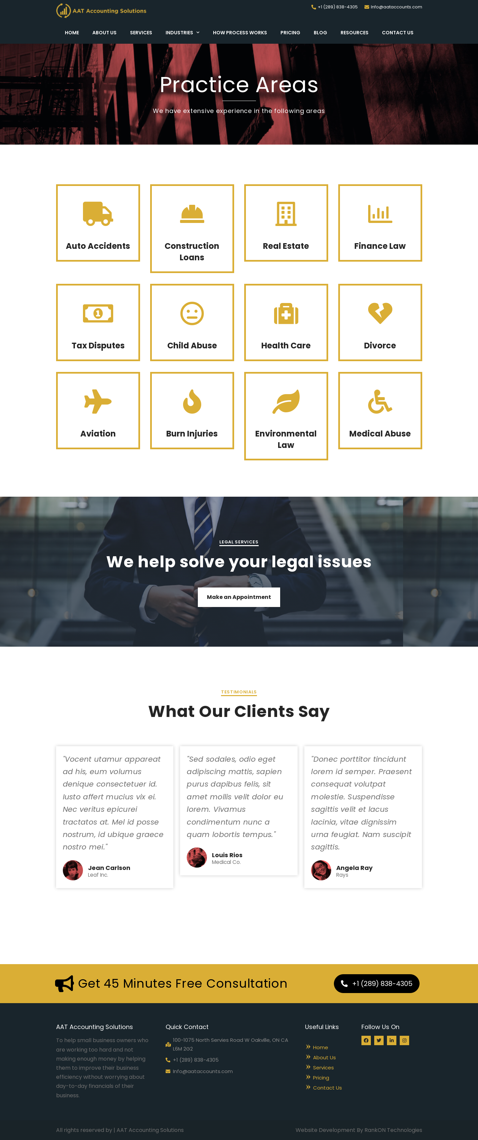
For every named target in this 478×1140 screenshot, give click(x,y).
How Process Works (240, 32)
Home (72, 32)
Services (141, 32)
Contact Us (398, 32)
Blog (320, 32)
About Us (104, 32)
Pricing (290, 32)
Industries (183, 33)
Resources (354, 32)
